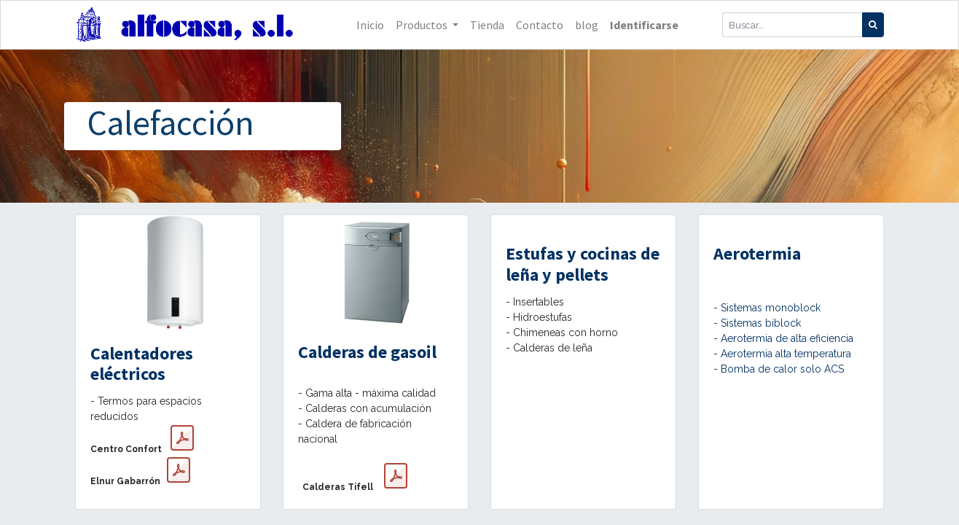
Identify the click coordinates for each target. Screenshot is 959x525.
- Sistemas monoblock (767, 308)
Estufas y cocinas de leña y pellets (582, 264)
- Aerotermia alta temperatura (782, 353)
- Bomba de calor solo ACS (778, 369)
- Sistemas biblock (757, 323)
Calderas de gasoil (367, 352)
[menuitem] (370, 24)
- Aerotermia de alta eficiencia (783, 338)
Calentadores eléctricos (141, 364)
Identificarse (644, 25)
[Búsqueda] (873, 24)
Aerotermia (757, 253)
